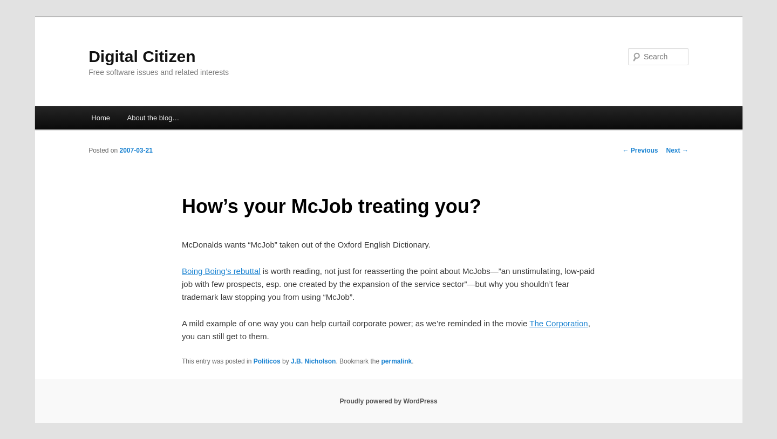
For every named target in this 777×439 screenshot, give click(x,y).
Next (677, 150)
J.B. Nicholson (313, 361)
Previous (640, 150)
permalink (396, 361)
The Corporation (558, 323)
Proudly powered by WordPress (388, 401)
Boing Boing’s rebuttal (221, 271)
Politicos (267, 361)
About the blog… (153, 118)
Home (100, 118)
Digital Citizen (141, 56)
